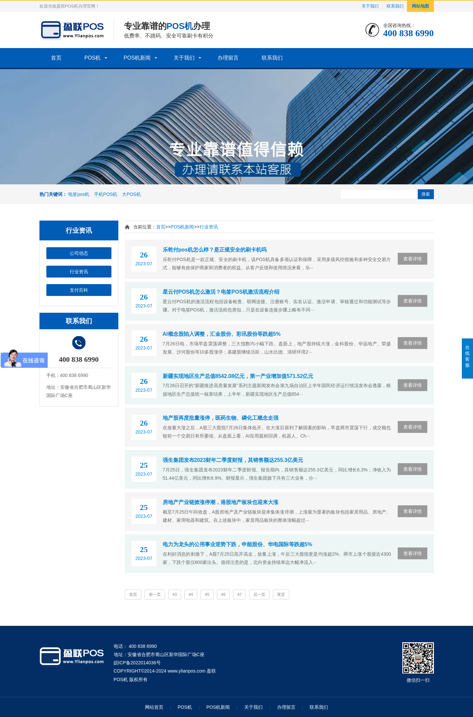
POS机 (92, 58)
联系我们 (395, 6)
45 (207, 594)
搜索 (425, 194)
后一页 (259, 594)
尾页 (281, 594)
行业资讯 (79, 271)
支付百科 (79, 290)
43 (175, 594)
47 (239, 594)
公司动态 (79, 253)
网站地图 (420, 6)
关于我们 (370, 6)
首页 (56, 58)
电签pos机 (78, 194)
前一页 (155, 594)
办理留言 (228, 58)
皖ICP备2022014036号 (137, 662)
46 (223, 594)
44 (191, 594)
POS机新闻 (137, 58)
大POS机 (131, 194)
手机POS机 (106, 194)
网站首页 (154, 707)
